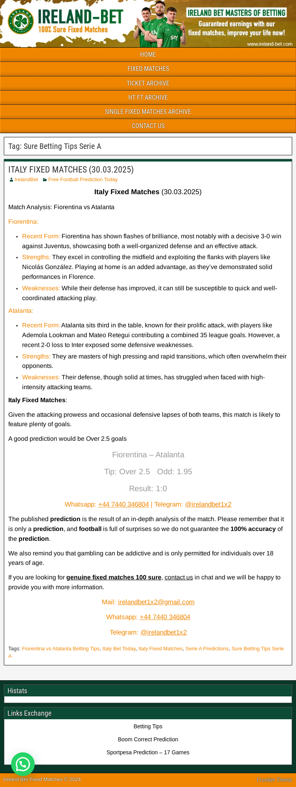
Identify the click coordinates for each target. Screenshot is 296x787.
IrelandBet (26, 179)
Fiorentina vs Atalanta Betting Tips (61, 649)
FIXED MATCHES (148, 68)
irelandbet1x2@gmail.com (156, 602)
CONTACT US (148, 126)
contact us (179, 577)
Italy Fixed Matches (161, 649)
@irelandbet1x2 (208, 504)
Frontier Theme (274, 779)
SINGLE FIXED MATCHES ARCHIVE (148, 111)
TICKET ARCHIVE (148, 83)
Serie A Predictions (207, 649)
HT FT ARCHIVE (148, 97)
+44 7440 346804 (123, 504)
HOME (148, 54)
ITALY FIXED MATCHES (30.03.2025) (71, 169)
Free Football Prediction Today (83, 179)
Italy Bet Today (118, 649)
